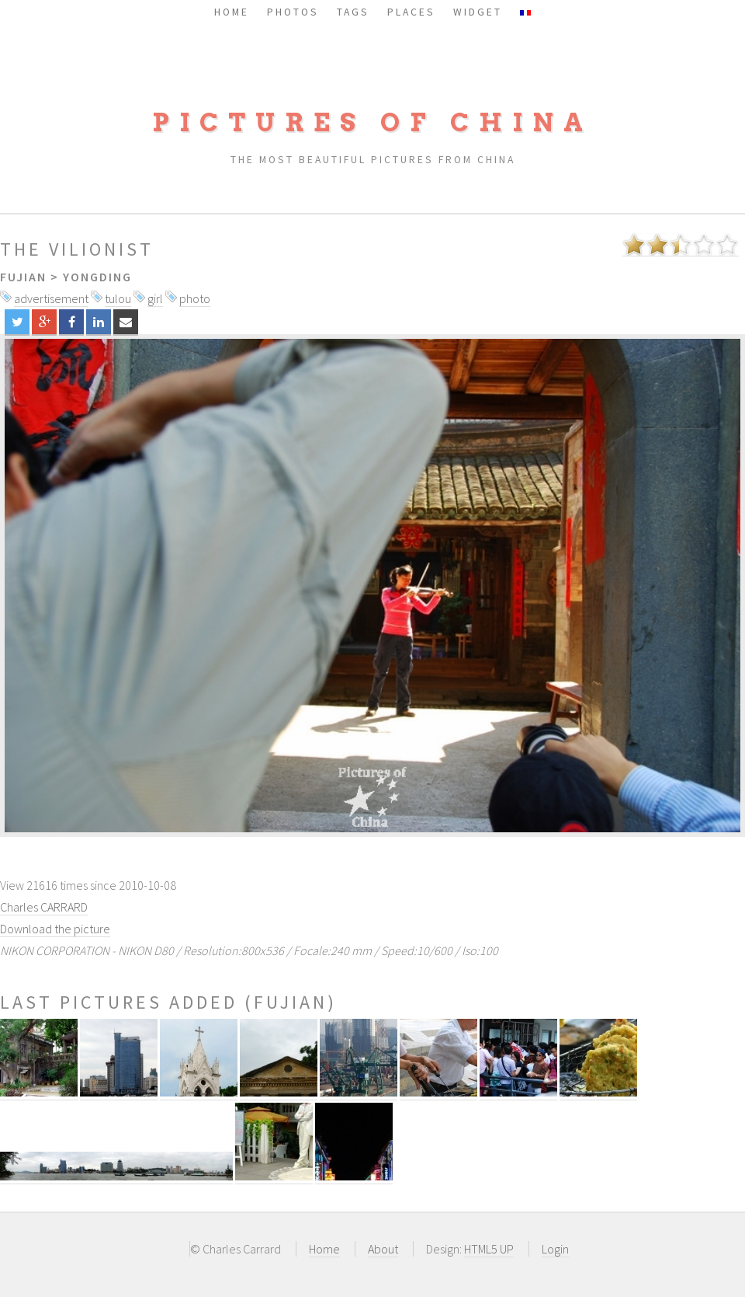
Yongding (97, 276)
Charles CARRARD (44, 907)
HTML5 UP (489, 1249)
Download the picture (55, 928)
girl (155, 298)
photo (194, 298)
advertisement (51, 298)
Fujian (23, 276)
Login (555, 1249)
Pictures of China (372, 122)
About (383, 1249)
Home (324, 1249)
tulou (118, 298)
